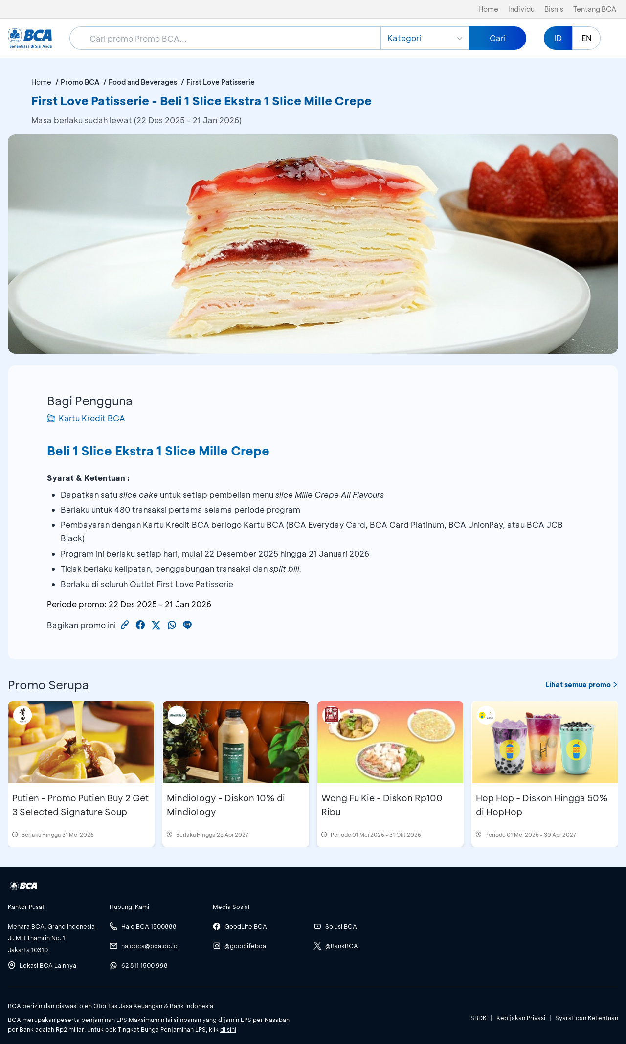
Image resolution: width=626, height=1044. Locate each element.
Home (488, 9)
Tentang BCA (594, 9)
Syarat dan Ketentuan (586, 1017)
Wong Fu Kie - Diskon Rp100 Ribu (382, 804)
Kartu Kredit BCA (86, 418)
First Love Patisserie (220, 82)
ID (558, 38)
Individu (521, 9)
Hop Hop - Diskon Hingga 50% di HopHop (542, 804)
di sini (228, 1029)
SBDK (478, 1017)
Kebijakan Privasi (520, 1017)
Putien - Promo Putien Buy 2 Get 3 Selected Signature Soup (80, 804)
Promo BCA (80, 82)
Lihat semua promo (581, 684)
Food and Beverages (143, 82)
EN (586, 38)
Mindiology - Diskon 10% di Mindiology (226, 804)
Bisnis (553, 9)
